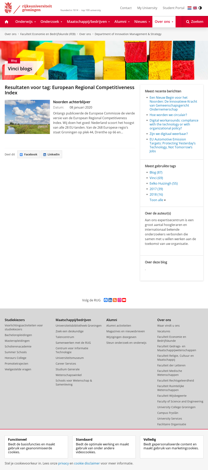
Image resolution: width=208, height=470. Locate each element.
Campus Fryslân (167, 413)
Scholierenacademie (18, 346)
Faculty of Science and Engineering (180, 401)
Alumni (111, 320)
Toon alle (156, 200)
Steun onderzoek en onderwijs (126, 343)
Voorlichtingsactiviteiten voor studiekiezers (24, 327)
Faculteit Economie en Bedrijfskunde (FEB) (47, 34)
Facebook (28, 154)
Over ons (11, 34)
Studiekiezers (15, 320)
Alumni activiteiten (118, 325)
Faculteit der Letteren (171, 365)
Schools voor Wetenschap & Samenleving (74, 382)
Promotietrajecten (16, 363)
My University (147, 8)
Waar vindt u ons (168, 325)
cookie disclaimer (87, 463)
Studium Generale (68, 369)
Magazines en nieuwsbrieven (125, 331)
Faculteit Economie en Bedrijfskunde (171, 339)
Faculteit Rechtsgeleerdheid (175, 380)
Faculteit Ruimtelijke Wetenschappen (170, 388)
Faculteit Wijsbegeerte (172, 396)
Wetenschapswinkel (69, 375)
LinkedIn (51, 154)
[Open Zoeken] (194, 21)
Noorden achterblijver (71, 101)
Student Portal (173, 8)
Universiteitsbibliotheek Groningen (79, 325)
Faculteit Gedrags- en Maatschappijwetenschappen (176, 348)
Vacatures (163, 331)
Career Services (66, 363)
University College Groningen (176, 407)
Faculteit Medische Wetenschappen (169, 373)
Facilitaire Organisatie (171, 424)
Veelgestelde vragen (18, 369)
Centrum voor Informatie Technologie (72, 350)
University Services (169, 418)
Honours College (15, 358)
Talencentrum (65, 337)
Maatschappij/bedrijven (73, 320)
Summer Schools (16, 352)
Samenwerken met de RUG (73, 343)
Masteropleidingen (17, 341)
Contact (126, 8)
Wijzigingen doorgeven (121, 337)
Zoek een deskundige (70, 331)
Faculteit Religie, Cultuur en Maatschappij (175, 357)
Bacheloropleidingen (18, 335)
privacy (63, 463)
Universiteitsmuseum (70, 358)
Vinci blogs (20, 68)
